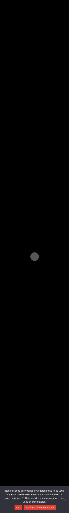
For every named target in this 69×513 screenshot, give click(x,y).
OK (18, 507)
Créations (12, 471)
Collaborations (14, 478)
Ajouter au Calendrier (25, 176)
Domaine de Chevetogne (26, 239)
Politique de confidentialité (39, 507)
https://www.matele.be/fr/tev (22, 257)
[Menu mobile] (60, 4)
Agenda (10, 485)
